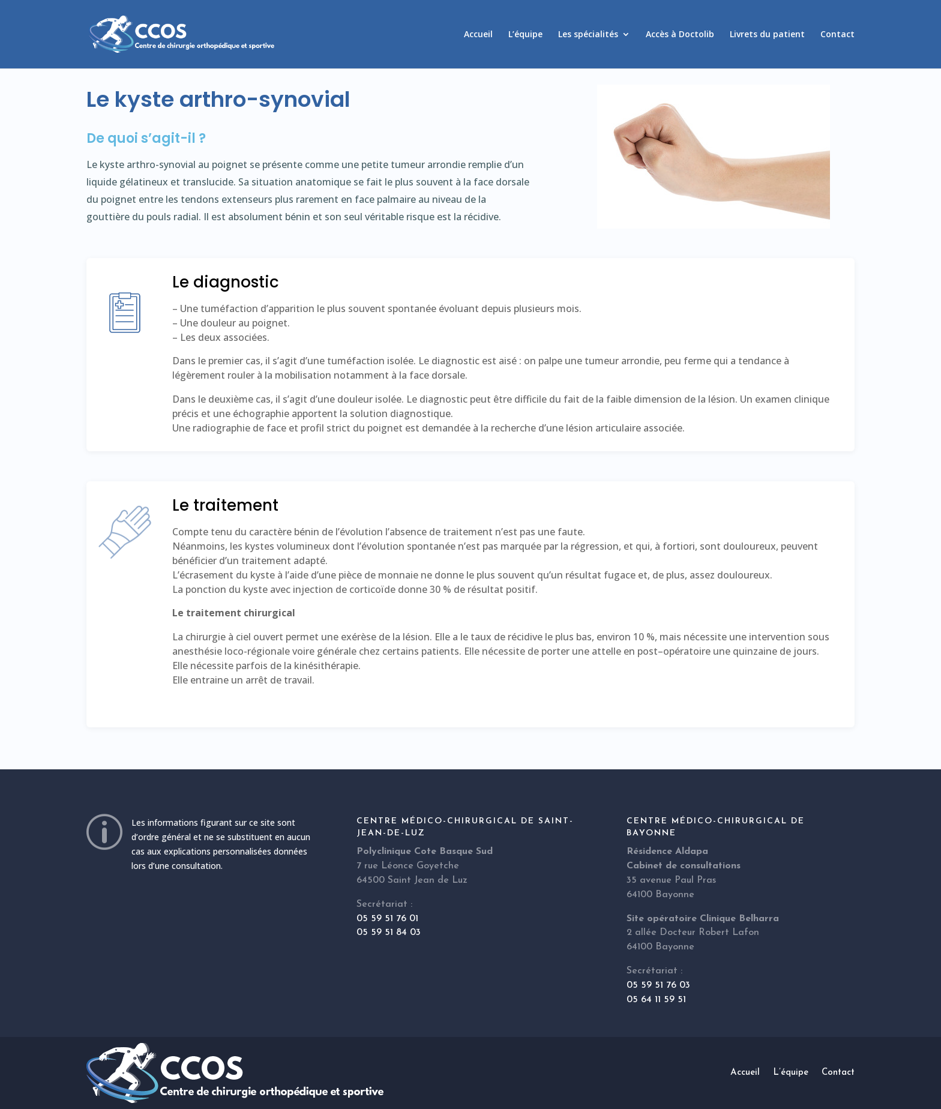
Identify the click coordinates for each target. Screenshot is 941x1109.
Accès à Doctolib (680, 35)
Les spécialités (588, 35)
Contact (837, 35)
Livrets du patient (767, 35)
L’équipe (525, 35)
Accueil (478, 35)
